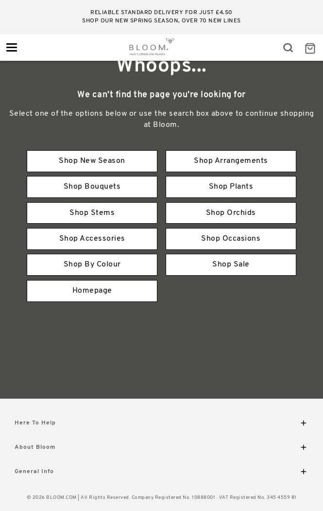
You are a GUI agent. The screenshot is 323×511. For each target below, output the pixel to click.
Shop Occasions (230, 239)
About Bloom (161, 449)
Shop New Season (92, 161)
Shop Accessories (92, 239)
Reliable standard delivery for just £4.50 (161, 13)
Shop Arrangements (231, 161)
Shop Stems (92, 213)
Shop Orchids (231, 213)
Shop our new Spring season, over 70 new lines (161, 21)
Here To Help (161, 424)
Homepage (92, 291)
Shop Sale (231, 264)
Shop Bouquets (92, 187)
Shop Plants (231, 187)
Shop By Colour (92, 264)
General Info (161, 473)
